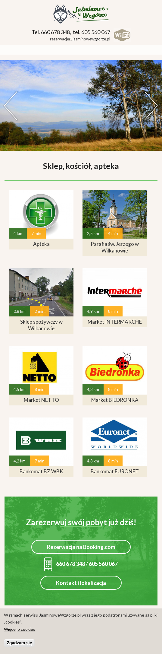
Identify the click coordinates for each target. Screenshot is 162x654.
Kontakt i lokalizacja (81, 582)
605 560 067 (103, 563)
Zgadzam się (19, 643)
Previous (10, 105)
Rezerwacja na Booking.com (81, 547)
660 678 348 (64, 563)
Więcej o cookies (19, 629)
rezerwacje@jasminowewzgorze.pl (80, 39)
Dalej (151, 105)
